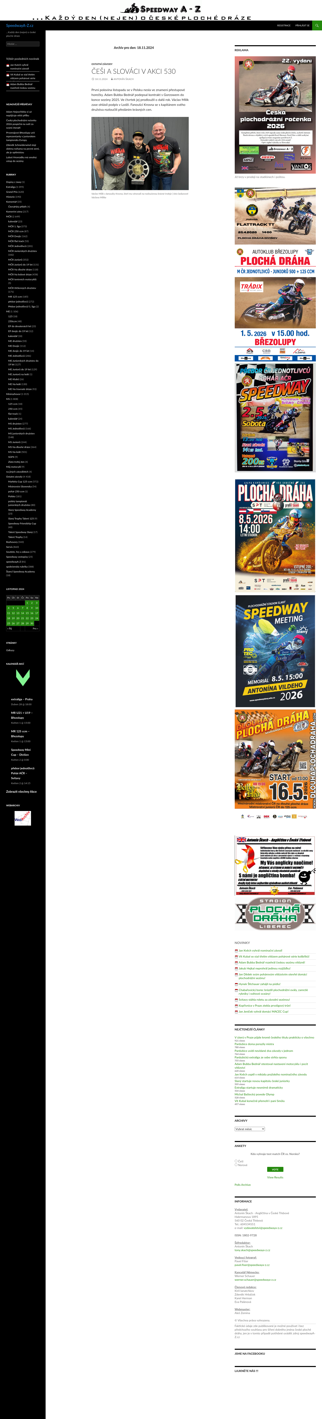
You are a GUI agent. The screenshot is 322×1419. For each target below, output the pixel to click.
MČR (9, 216)
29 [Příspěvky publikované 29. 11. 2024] (27, 623)
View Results (275, 1177)
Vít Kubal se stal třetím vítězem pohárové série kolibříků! (274, 956)
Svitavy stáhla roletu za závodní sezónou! (264, 999)
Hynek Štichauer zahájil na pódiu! (260, 984)
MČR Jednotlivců (17, 246)
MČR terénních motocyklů (22, 279)
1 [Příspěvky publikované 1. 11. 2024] (27, 602)
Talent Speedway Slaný (20, 532)
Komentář (11, 201)
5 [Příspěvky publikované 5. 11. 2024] (13, 607)
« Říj (9, 628)
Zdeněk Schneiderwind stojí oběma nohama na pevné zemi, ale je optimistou (22, 148)
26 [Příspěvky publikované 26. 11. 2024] (13, 623)
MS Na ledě (14, 451)
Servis (9, 546)
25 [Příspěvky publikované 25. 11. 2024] (8, 623)
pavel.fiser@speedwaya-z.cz (252, 1265)
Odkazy (10, 650)
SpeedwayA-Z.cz (19, 25)
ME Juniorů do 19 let (19, 369)
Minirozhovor (13, 394)
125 (10, 316)
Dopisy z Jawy (13, 181)
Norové (242, 1165)
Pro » (35, 628)
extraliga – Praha (21, 699)
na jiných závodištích (17, 471)
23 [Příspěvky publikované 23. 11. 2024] (31, 618)
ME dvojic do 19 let (18, 350)
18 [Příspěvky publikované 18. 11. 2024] (8, 618)
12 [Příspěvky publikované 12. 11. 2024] (13, 613)
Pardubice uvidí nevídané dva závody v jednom (264, 1050)
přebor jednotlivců (18, 301)
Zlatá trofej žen (16, 461)
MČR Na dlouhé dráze (20, 269)
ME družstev (15, 341)
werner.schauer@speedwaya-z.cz (255, 1279)
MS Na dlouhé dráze (19, 447)
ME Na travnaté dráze (20, 389)
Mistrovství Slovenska (20, 486)
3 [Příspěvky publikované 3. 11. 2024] (36, 602)
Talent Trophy (15, 537)
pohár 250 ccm (16, 491)
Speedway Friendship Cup (22, 523)
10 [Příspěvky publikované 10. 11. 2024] (36, 607)
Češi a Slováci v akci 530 (133, 71)
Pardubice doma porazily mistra (254, 1044)
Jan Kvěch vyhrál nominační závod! (260, 950)
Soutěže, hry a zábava (17, 551)
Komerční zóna (14, 211)
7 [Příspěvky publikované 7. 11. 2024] (22, 607)
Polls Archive (243, 1184)
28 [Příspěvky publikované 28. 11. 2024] (22, 623)
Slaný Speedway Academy (22, 509)
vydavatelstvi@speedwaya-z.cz (263, 1228)
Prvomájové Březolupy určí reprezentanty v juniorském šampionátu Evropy (20, 136)
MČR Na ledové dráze (20, 274)
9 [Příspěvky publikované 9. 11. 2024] (32, 607)
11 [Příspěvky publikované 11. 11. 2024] (8, 613)
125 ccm (12, 403)
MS (8, 398)
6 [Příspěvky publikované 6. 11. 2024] (18, 607)
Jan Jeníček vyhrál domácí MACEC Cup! (264, 1011)
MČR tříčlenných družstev (22, 288)
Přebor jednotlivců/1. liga (21, 306)
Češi (240, 1161)
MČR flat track (16, 241)
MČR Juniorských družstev (22, 251)
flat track (13, 413)
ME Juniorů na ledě (18, 374)
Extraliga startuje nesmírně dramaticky (259, 1087)
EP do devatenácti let (19, 326)
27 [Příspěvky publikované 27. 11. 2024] (17, 623)
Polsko (11, 496)
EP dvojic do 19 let (18, 331)
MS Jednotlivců (16, 428)
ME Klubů (13, 379)
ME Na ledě (14, 384)
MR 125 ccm (15, 296)
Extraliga (10, 186)
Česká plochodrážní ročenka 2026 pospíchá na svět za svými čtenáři (21, 124)
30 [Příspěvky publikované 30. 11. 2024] (31, 623)
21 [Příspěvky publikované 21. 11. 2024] (22, 618)
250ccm (12, 321)
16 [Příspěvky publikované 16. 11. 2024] (31, 613)
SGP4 (11, 456)
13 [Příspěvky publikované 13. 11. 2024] (17, 613)
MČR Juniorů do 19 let (20, 264)
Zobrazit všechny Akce (21, 791)
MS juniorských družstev (21, 433)
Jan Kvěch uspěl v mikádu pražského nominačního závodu (271, 1074)
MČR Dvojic (14, 236)
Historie (10, 196)
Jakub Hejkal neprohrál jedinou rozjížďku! (265, 968)
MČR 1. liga (14, 226)
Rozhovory (12, 541)
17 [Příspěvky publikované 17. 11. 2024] (36, 613)
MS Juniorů (14, 442)
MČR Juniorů (15, 259)
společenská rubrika (17, 566)
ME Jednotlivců (16, 355)
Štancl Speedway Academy (20, 571)
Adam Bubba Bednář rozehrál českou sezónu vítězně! (272, 962)
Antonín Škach (124, 79)
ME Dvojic (14, 345)
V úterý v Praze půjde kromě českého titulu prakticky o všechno (274, 1037)
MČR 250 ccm (16, 231)
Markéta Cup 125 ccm (20, 481)
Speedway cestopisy (17, 556)
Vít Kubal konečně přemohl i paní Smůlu (260, 1101)
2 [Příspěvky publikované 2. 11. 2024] (32, 602)
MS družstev (15, 423)
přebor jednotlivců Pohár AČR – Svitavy (22, 773)
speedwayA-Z (13, 561)
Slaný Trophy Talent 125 (21, 518)
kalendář (12, 221)
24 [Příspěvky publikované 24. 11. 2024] (36, 618)
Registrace (284, 25)
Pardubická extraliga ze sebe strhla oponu (261, 1057)
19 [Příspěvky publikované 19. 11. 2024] (13, 618)
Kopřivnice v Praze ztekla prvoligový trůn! (265, 1005)
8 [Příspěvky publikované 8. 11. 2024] (27, 607)
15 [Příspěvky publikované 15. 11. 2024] (27, 613)
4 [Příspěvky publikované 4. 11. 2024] (8, 607)
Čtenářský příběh (17, 206)
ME (8, 311)
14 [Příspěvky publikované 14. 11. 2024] (22, 613)
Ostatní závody (102, 64)
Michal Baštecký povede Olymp (254, 1094)
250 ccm (12, 408)
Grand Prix (12, 191)
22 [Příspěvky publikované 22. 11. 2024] (27, 618)
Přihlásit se (302, 25)
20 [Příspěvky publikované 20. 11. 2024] (17, 618)
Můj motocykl (13, 466)
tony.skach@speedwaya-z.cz (252, 1250)
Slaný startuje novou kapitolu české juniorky (262, 1081)
